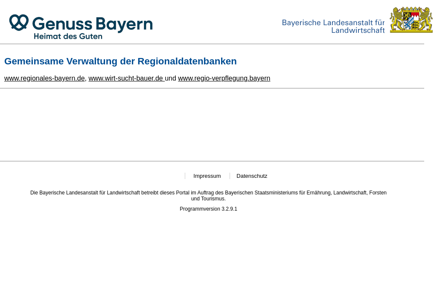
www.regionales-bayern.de (44, 78)
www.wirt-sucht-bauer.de (126, 78)
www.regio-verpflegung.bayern (224, 78)
